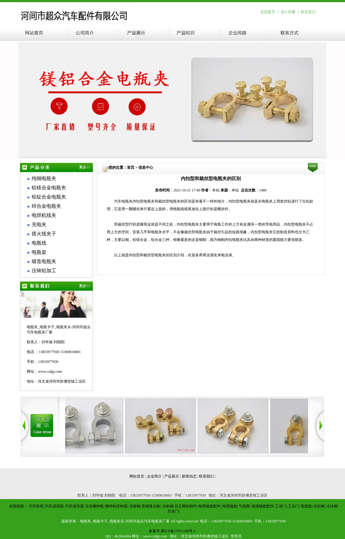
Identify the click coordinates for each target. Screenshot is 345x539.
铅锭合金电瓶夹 (49, 196)
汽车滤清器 (54, 506)
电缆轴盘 (229, 506)
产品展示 (171, 476)
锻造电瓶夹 (44, 261)
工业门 (280, 506)
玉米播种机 (94, 506)
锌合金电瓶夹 (46, 206)
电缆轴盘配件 (209, 506)
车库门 (173, 511)
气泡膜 (244, 506)
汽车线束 (36, 506)
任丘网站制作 (186, 506)
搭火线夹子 (44, 233)
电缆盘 (306, 506)
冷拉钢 (318, 506)
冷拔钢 (134, 506)
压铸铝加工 (44, 270)
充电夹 (39, 224)
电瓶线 (39, 243)
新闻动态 (189, 476)
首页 (130, 167)
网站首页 (136, 476)
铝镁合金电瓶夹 (49, 187)
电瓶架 (39, 252)
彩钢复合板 (151, 506)
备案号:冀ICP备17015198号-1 (172, 531)
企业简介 (154, 476)
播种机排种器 (116, 506)
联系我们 (206, 476)
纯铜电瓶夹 (44, 178)
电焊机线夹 (44, 215)
